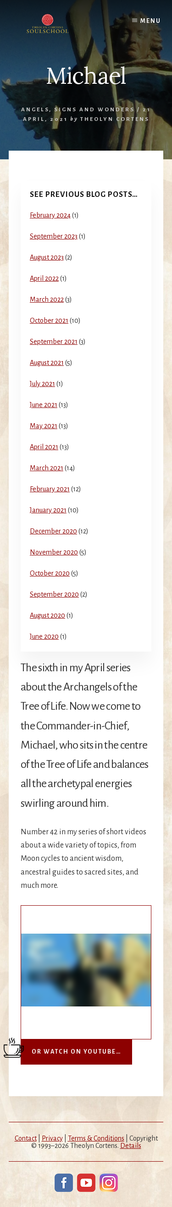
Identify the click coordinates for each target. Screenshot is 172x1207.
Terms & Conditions (96, 1138)
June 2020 (44, 636)
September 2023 (54, 236)
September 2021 (54, 341)
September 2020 (54, 594)
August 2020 (47, 615)
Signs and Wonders (94, 110)
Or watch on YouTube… (76, 1052)
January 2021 (48, 510)
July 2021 (42, 383)
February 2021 (50, 489)
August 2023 (47, 257)
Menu (150, 21)
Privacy (52, 1138)
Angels (35, 110)
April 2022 (44, 278)
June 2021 (43, 404)
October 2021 (49, 320)
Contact (26, 1138)
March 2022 (47, 299)
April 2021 (44, 447)
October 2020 (50, 573)
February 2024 (50, 215)
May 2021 (43, 426)
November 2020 (54, 552)
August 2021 (47, 362)
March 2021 (46, 468)
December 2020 (53, 531)
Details (130, 1145)
